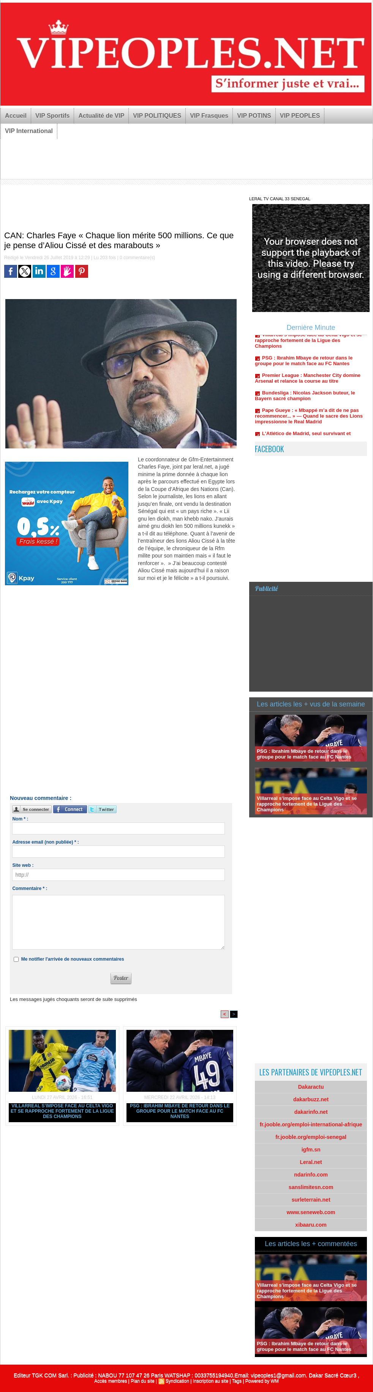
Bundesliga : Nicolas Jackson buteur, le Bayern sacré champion (305, 398)
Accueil (16, 115)
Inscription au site (210, 1381)
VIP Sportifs (52, 115)
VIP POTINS (254, 115)
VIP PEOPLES (300, 115)
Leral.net (311, 1162)
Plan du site (143, 1381)
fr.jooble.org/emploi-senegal (310, 1137)
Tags (237, 1381)
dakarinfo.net (311, 1112)
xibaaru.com (310, 1225)
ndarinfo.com (311, 1175)
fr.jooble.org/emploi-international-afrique (311, 1124)
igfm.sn (311, 1150)
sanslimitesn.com (311, 1187)
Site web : (22, 865)
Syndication (177, 1381)
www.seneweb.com (311, 1212)
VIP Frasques (209, 115)
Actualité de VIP (101, 115)
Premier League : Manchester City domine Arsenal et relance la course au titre (307, 381)
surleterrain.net (311, 1200)
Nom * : (20, 819)
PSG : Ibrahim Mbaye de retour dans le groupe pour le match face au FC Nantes (180, 1111)
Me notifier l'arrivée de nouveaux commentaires (72, 959)
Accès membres (110, 1381)
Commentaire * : (29, 888)
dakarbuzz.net (311, 1099)
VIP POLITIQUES (157, 115)
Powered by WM (262, 1381)
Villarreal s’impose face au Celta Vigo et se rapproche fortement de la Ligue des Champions (62, 1111)
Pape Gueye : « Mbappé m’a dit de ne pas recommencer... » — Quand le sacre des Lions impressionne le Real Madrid (309, 419)
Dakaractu (311, 1087)
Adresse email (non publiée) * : (45, 842)
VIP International (29, 131)
